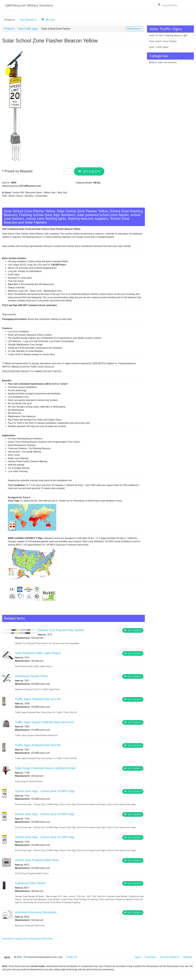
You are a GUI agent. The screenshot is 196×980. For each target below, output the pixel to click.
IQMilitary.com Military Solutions (29, 5)
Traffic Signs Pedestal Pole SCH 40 (38, 699)
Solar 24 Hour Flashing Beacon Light (168, 35)
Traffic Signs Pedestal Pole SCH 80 (38, 745)
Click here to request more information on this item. (27, 938)
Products (9, 19)
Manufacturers (134, 28)
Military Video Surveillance (163, 62)
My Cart (47, 19)
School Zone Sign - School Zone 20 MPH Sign (45, 814)
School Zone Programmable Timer (37, 860)
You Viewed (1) (28, 19)
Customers (150, 957)
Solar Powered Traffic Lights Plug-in (38, 653)
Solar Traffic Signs (28, 28)
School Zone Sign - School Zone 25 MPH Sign (45, 837)
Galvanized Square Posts (31, 676)
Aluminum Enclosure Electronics (35, 912)
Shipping (187, 957)
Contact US (71, 957)
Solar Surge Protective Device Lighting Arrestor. (45, 768)
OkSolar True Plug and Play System (61, 630)
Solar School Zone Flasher (163, 41)
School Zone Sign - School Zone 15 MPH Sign (45, 791)
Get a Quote (89, 171)
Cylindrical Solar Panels (30, 883)
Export (138, 957)
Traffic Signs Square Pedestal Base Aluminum (44, 722)
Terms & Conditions (169, 957)
